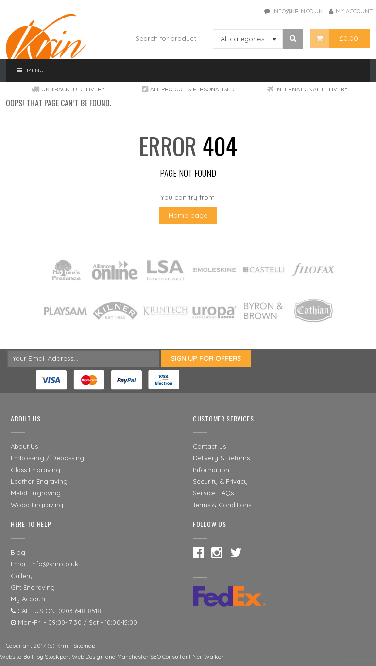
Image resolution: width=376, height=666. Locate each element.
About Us (24, 446)
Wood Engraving (37, 504)
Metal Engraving (36, 493)
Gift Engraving (33, 587)
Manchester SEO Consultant (154, 656)
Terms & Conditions (222, 504)
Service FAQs (213, 493)
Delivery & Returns (221, 458)
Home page (188, 215)
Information (211, 469)
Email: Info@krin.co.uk (45, 564)
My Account (354, 11)
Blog (18, 552)
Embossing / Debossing (47, 458)
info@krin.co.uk (298, 11)
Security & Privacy (220, 481)
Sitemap (84, 645)
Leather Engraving (39, 481)
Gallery (22, 575)
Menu (30, 70)
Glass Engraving (35, 469)
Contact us (209, 446)
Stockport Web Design (74, 656)
